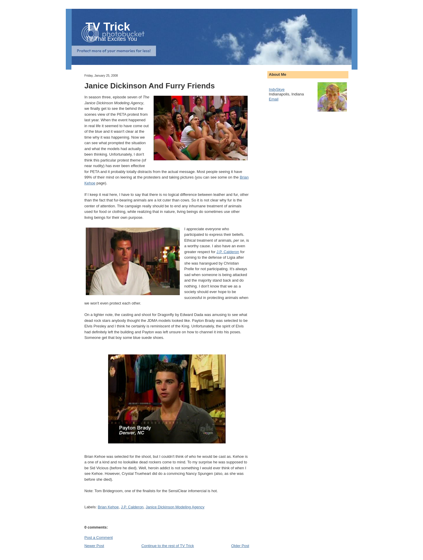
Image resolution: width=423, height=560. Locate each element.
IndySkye (276, 89)
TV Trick (107, 26)
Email (273, 99)
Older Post (240, 546)
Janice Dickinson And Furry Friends (149, 85)
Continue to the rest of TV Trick (167, 546)
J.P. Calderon (227, 252)
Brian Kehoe (108, 507)
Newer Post (94, 546)
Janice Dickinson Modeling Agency (175, 507)
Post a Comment (98, 537)
